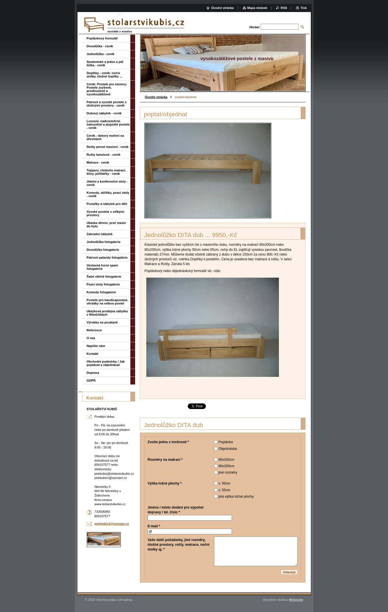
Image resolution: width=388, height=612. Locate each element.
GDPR (91, 380)
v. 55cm (224, 490)
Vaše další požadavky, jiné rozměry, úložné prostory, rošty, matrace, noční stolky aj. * (179, 544)
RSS (284, 8)
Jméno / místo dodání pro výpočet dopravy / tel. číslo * (176, 509)
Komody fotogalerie (101, 292)
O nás (91, 338)
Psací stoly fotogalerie (103, 284)
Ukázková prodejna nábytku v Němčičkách (107, 312)
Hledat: (254, 27)
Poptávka (225, 442)
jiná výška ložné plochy (236, 496)
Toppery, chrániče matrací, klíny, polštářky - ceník (106, 172)
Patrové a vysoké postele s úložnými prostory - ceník (107, 103)
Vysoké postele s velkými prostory (105, 213)
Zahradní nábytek (100, 234)
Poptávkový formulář (102, 38)
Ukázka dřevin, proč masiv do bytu (106, 224)
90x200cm (226, 466)
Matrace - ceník (98, 162)
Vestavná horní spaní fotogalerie (102, 267)
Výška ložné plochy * (165, 483)
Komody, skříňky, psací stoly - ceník (108, 194)
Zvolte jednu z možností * (168, 442)
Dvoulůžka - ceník (100, 46)
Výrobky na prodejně (102, 322)
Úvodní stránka (156, 97)
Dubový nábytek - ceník (104, 113)
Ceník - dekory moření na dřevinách (105, 137)
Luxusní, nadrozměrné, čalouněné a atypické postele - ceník (108, 124)
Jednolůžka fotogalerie (104, 242)
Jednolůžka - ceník (100, 54)
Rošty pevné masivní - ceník (108, 146)
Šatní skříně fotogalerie (104, 276)
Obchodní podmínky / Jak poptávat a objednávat (106, 363)
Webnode (296, 599)
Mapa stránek (257, 8)
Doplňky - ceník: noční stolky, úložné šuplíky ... (104, 74)
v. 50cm (224, 483)
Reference (94, 330)
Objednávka (227, 449)
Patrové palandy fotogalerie (107, 257)
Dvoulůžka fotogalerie (103, 249)
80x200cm (226, 460)
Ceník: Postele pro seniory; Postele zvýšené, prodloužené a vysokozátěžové (107, 89)
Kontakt (92, 353)
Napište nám (96, 346)
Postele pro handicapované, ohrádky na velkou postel (107, 301)
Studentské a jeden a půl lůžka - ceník (105, 63)
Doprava (93, 372)
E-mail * (154, 526)
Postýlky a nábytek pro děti (107, 203)
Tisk (303, 8)
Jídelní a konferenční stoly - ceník (107, 183)
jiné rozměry (227, 472)
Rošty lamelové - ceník (104, 154)
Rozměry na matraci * (165, 460)
